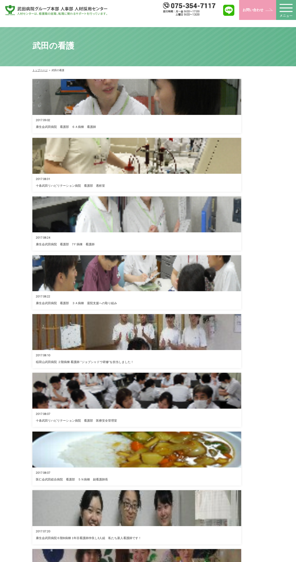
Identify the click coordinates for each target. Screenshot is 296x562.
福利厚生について (151, 513)
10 (164, 298)
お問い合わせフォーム (155, 377)
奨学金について (149, 519)
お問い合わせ (253, 10)
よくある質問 (240, 532)
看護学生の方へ (193, 513)
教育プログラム (149, 532)
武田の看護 (238, 500)
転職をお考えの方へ (196, 500)
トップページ (40, 70)
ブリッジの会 (240, 519)
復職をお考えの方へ (196, 506)
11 (175, 298)
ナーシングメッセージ (246, 513)
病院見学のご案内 (195, 526)
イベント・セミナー (244, 506)
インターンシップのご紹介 (201, 532)
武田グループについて (154, 526)
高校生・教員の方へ (196, 519)
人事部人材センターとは (155, 506)
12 (186, 298)
